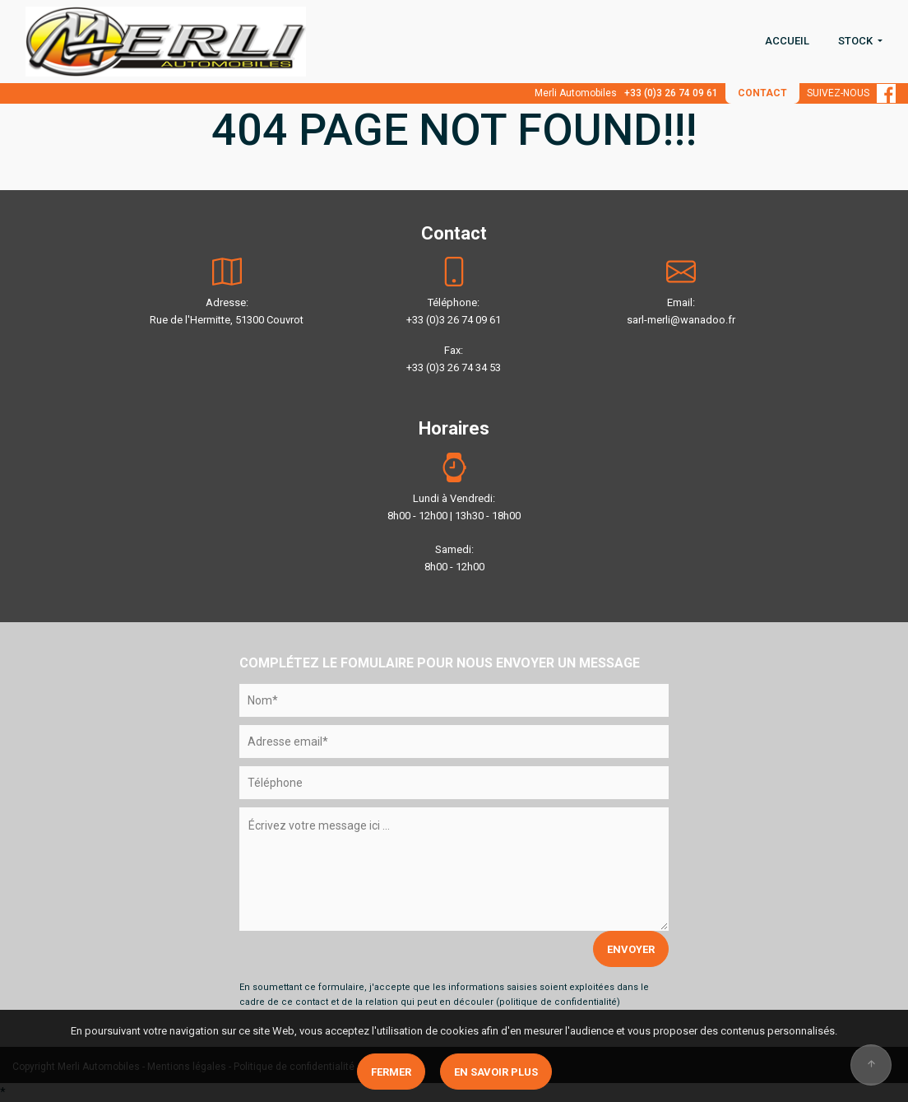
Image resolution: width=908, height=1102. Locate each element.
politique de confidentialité (558, 1002)
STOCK (856, 41)
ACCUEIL (787, 41)
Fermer (391, 1072)
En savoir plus (496, 1072)
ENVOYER (631, 949)
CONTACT (762, 93)
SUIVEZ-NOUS (851, 93)
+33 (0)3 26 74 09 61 (671, 93)
